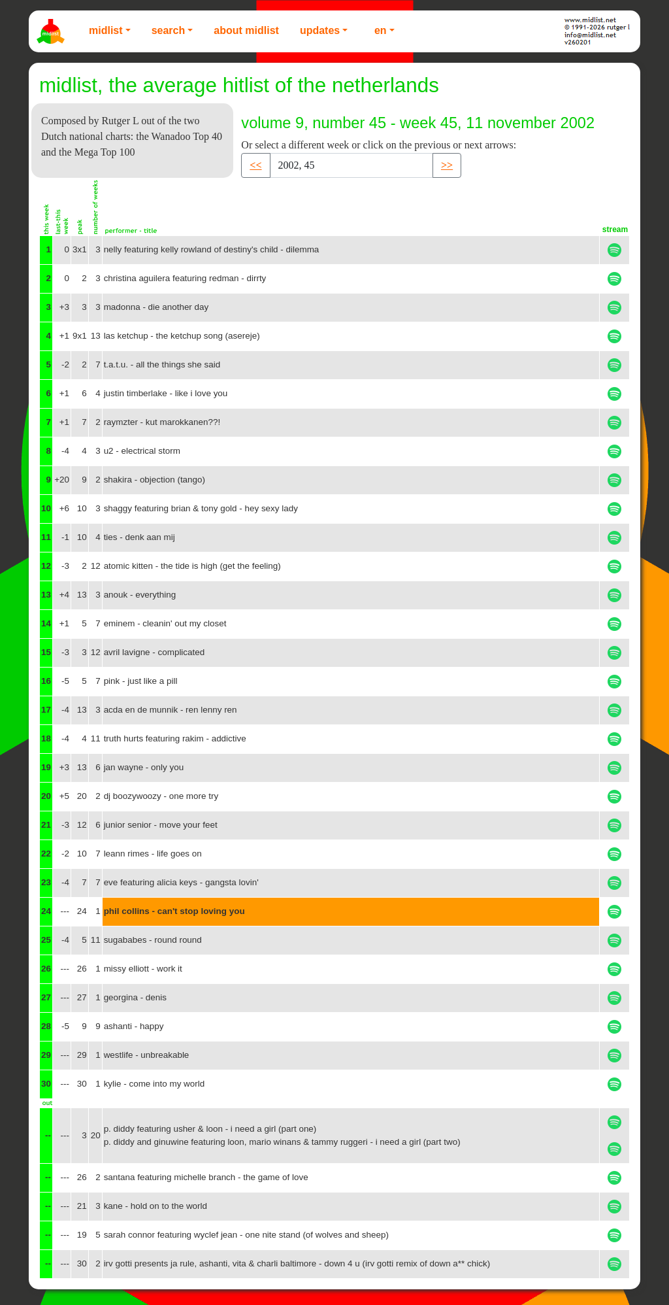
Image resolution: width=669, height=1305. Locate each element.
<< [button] (255, 165)
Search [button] (169, 30)
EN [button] (380, 30)
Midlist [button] (106, 30)
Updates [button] (320, 30)
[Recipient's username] (351, 165)
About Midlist (246, 30)
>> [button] (447, 165)
